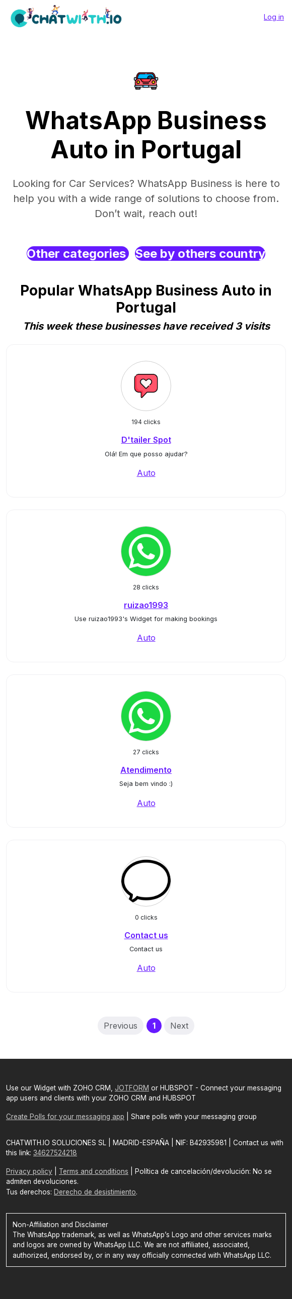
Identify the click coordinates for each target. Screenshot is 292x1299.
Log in (274, 17)
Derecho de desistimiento (95, 1192)
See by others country (200, 253)
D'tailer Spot (146, 440)
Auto (146, 473)
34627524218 (55, 1153)
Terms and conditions (93, 1171)
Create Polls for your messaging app (65, 1117)
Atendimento (146, 770)
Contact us (146, 935)
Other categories (78, 253)
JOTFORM (132, 1088)
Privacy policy (29, 1171)
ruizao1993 (146, 605)
